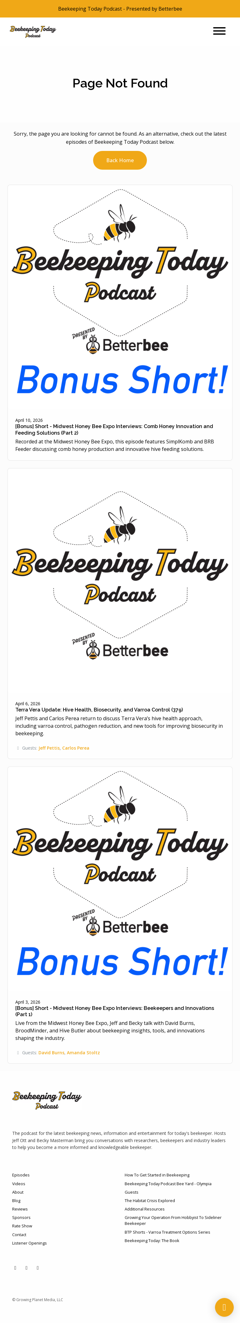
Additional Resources (145, 1209)
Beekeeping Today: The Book (152, 1240)
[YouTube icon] (15, 1267)
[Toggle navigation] (219, 31)
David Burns (51, 1053)
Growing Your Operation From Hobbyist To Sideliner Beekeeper (173, 1220)
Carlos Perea (75, 748)
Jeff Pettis (49, 748)
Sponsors (21, 1217)
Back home (120, 160)
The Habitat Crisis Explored (150, 1200)
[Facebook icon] (26, 1267)
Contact (19, 1234)
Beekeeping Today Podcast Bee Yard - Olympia (168, 1183)
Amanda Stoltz (83, 1053)
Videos (18, 1183)
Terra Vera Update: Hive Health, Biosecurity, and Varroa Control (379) (99, 710)
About (17, 1192)
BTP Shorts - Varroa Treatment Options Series (167, 1232)
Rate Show (22, 1226)
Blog (16, 1200)
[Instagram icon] (38, 1267)
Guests (131, 1192)
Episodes (21, 1175)
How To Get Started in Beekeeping (157, 1175)
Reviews (20, 1209)
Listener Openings (29, 1243)
